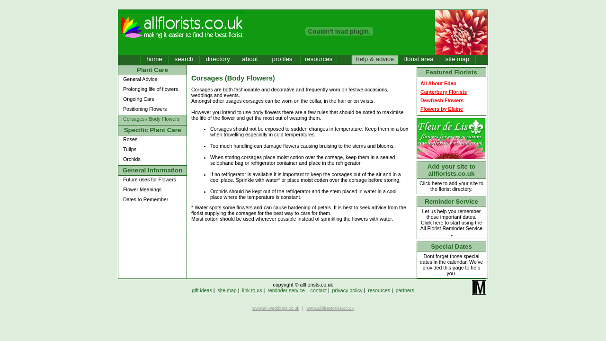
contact (319, 290)
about (250, 59)
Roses (130, 139)
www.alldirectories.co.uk (330, 308)
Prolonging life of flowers (150, 89)
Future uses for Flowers (149, 179)
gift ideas (202, 290)
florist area (418, 59)
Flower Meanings (142, 189)
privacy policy (347, 290)
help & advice (375, 59)
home (154, 59)
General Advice (140, 79)
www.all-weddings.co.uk (275, 308)
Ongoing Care (138, 99)
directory (217, 59)
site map (457, 59)
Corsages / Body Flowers (151, 119)
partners (405, 290)
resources (319, 59)
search (183, 59)
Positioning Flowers (145, 109)
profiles (282, 59)
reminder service (286, 290)
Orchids (132, 159)
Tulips (129, 149)
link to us (252, 290)
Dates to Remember (145, 199)
